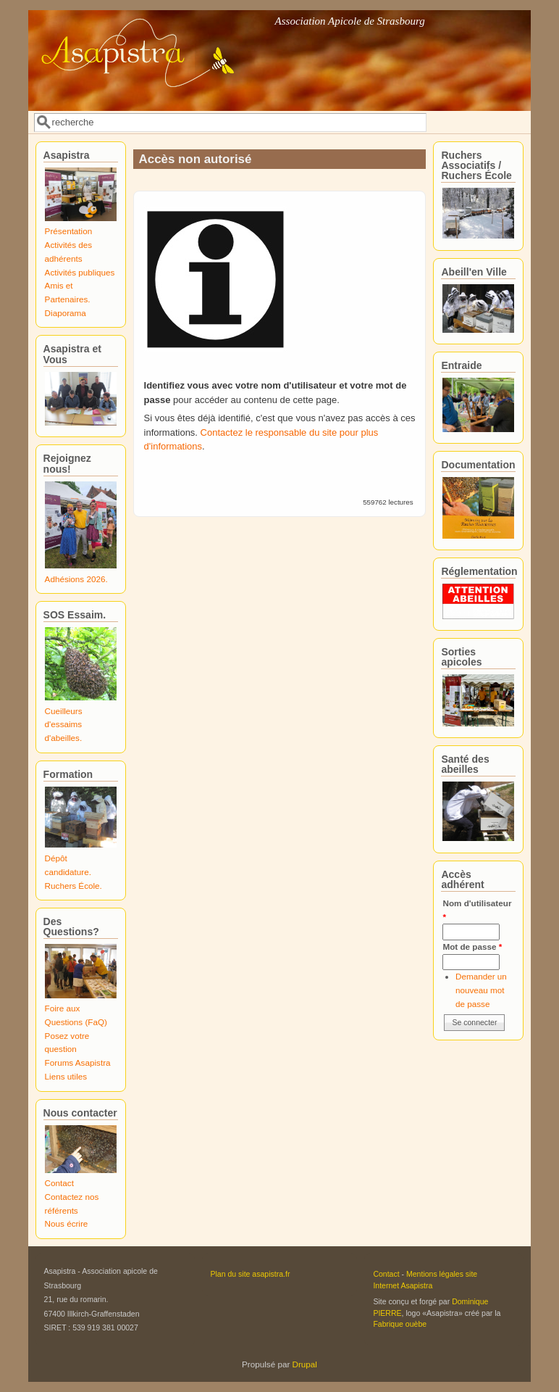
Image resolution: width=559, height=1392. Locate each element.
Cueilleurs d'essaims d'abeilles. (64, 724)
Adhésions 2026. (76, 579)
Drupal (305, 1364)
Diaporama (65, 313)
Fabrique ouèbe (399, 1324)
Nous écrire (66, 1223)
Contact (59, 1183)
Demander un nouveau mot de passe (481, 990)
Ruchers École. (73, 885)
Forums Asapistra (78, 1062)
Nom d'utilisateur (476, 909)
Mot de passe (472, 946)
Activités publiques (80, 272)
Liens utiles (66, 1076)
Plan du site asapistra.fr (250, 1273)
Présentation (69, 231)
